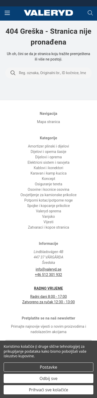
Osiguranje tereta (48, 184)
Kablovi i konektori (48, 168)
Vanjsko (48, 216)
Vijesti (48, 222)
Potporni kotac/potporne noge (48, 200)
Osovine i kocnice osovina (48, 189)
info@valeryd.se (48, 269)
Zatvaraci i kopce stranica (48, 227)
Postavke (48, 367)
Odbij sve (48, 378)
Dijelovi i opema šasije (48, 152)
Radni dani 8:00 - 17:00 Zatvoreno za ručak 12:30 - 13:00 (48, 295)
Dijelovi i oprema (48, 157)
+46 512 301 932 (48, 275)
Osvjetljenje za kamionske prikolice (48, 195)
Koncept (48, 179)
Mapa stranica (48, 122)
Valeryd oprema (48, 211)
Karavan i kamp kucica (49, 173)
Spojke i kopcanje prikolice (48, 206)
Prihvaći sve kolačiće (48, 390)
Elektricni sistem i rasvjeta (48, 162)
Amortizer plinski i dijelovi (48, 146)
